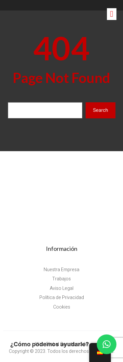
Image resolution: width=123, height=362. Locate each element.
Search (100, 110)
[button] (106, 344)
